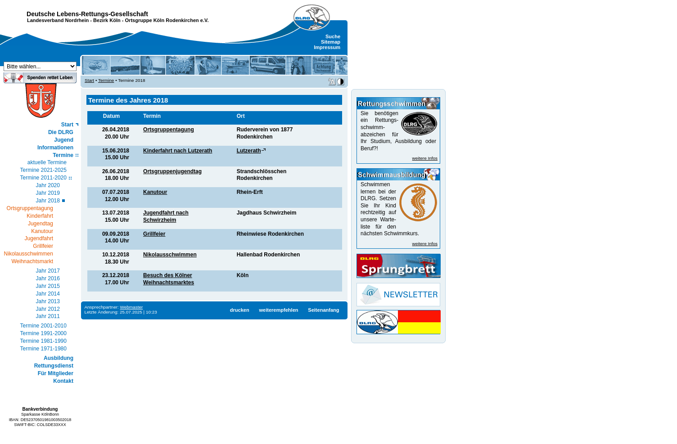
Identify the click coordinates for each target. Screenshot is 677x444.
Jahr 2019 (48, 193)
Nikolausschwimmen (170, 254)
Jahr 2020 (48, 185)
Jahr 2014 (48, 294)
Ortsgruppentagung (168, 129)
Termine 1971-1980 (43, 348)
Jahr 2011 (48, 316)
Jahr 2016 (48, 278)
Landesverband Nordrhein (58, 20)
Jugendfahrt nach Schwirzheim (166, 216)
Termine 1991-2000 (43, 333)
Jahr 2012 (48, 309)
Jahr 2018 (48, 200)
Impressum (327, 47)
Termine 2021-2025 (43, 170)
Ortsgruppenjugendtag (172, 171)
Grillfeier (154, 234)
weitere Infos (425, 158)
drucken (239, 310)
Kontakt (63, 381)
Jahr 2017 (48, 271)
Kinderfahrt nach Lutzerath (177, 151)
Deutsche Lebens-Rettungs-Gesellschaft (87, 14)
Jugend (63, 140)
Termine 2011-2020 (43, 178)
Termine (63, 155)
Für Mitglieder (55, 373)
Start (67, 124)
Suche (332, 36)
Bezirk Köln (107, 20)
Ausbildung (58, 358)
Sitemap (330, 42)
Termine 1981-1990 (43, 341)
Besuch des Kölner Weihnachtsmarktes (168, 279)
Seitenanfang (323, 310)
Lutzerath (249, 151)
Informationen (55, 147)
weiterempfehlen (278, 310)
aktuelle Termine (47, 162)
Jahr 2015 (48, 286)
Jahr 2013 (48, 301)
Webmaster (131, 307)
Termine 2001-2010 (43, 326)
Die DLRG (60, 132)
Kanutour (155, 192)
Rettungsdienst (53, 366)
